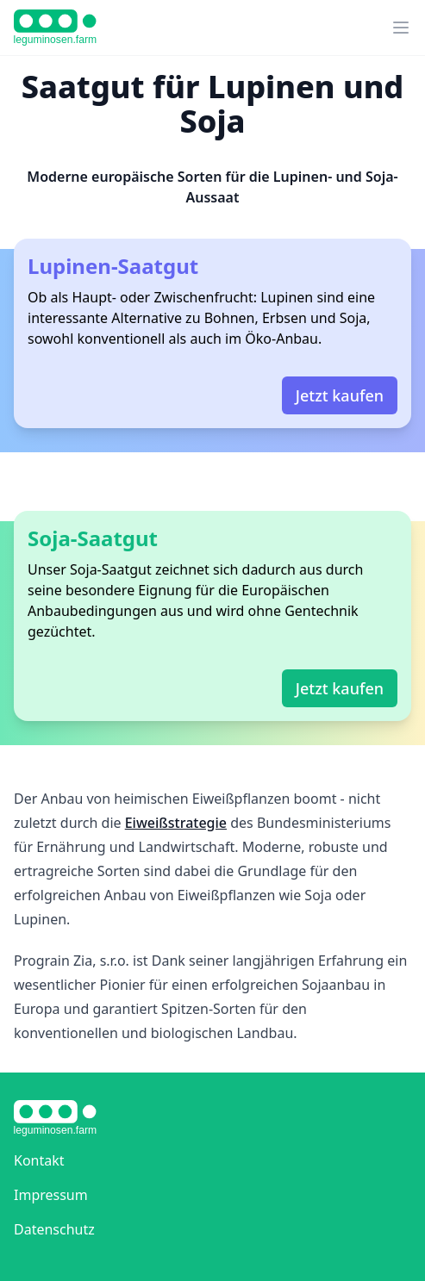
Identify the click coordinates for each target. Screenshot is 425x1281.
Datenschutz (54, 1229)
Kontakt (39, 1160)
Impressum (51, 1194)
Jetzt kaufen (340, 395)
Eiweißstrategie (176, 822)
